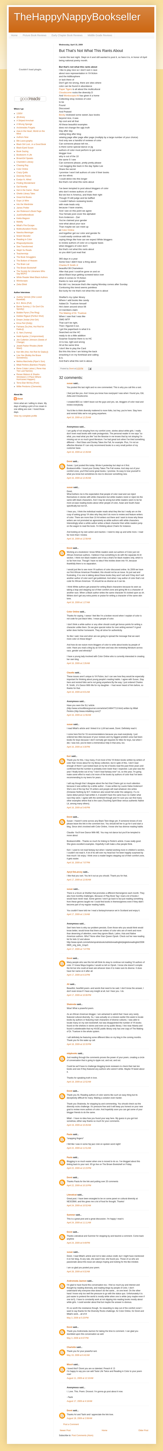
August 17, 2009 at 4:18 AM (79, 1401)
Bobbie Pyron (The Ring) (27, 312)
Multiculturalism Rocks (26, 229)
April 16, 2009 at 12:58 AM (79, 539)
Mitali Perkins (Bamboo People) (31, 365)
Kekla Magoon (23, 218)
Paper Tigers (65, 89)
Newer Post (65, 1430)
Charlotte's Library (24, 162)
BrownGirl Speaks (24, 158)
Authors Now (22, 137)
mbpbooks (72, 1053)
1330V (19, 113)
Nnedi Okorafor (23, 236)
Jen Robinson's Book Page (28, 211)
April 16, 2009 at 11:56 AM (79, 715)
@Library (20, 117)
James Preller (22, 208)
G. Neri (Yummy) (24, 332)
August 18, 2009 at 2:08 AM (79, 1418)
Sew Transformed (24, 246)
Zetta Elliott (21, 284)
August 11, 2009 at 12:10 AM (80, 1378)
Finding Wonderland (25, 183)
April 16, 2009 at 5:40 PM (78, 807)
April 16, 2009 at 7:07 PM (78, 862)
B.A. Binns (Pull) (24, 303)
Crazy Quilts (22, 172)
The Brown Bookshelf (26, 268)
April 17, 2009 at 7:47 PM (78, 949)
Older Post (143, 1430)
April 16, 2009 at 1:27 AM (78, 602)
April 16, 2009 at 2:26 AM (78, 663)
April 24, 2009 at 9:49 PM (78, 1243)
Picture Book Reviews (34, 35)
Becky (62, 114)
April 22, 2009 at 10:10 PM (79, 1185)
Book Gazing (22, 151)
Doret (69, 461)
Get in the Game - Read (27, 190)
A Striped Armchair (25, 120)
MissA (70, 1364)
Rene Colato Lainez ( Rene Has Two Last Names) (31, 369)
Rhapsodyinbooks (24, 243)
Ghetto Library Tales (25, 193)
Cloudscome (65, 92)
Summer (71, 1215)
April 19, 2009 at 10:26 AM (79, 1125)
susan (70, 383)
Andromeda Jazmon (77, 1281)
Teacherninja (22, 253)
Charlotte (71, 1347)
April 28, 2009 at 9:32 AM (78, 1271)
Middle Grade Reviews (100, 35)
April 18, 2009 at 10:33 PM (79, 1044)
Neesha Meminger (24, 232)
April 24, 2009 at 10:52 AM (79, 1205)
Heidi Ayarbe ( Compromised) (30, 336)
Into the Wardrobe (24, 204)
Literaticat (72, 1195)
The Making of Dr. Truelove (72, 313)
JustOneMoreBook (25, 215)
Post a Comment (71, 1424)
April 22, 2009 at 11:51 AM (79, 1148)
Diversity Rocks (23, 176)
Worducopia (22, 281)
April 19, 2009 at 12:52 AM (79, 1082)
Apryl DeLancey (75, 872)
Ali (68, 984)
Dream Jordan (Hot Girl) (27, 320)
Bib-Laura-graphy (24, 141)
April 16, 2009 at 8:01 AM (78, 692)
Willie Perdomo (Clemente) (28, 386)
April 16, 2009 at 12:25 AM (79, 417)
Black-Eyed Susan (24, 148)
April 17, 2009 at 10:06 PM (79, 995)
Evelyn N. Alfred (23, 179)
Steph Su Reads (24, 250)
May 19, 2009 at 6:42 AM (78, 1355)
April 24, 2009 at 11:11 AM (79, 1222)
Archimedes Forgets (25, 127)
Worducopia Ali (71, 95)
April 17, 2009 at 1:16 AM (78, 914)
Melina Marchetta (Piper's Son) (30, 361)
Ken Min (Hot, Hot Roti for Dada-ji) (32, 352)
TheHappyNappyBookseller (77, 16)
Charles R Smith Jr (68, 265)
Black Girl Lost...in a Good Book (31, 144)
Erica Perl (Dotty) (24, 323)
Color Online (68, 230)
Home (14, 35)
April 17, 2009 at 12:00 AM (79, 880)
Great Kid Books (24, 197)
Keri (69, 756)
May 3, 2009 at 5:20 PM (78, 1318)
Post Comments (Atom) (82, 1435)
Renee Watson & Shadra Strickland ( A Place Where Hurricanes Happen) (28, 377)
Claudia (70, 672)
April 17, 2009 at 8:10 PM (78, 975)
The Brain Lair (22, 264)
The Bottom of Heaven (26, 261)
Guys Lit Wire (22, 200)
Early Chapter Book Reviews (67, 35)
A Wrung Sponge (24, 124)
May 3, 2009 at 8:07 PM (78, 1338)
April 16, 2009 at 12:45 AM (79, 478)
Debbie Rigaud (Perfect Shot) (30, 316)
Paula (69, 1134)
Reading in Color (24, 239)
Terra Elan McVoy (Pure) (27, 383)
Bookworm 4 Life (24, 155)
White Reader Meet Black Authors (32, 277)
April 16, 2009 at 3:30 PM (78, 747)
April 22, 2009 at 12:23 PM (79, 1168)
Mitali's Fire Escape (25, 225)
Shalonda (71, 1004)
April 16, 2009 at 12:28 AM (79, 452)
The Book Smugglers (26, 257)
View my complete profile (25, 416)
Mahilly (19, 222)
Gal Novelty (21, 186)
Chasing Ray (22, 165)
